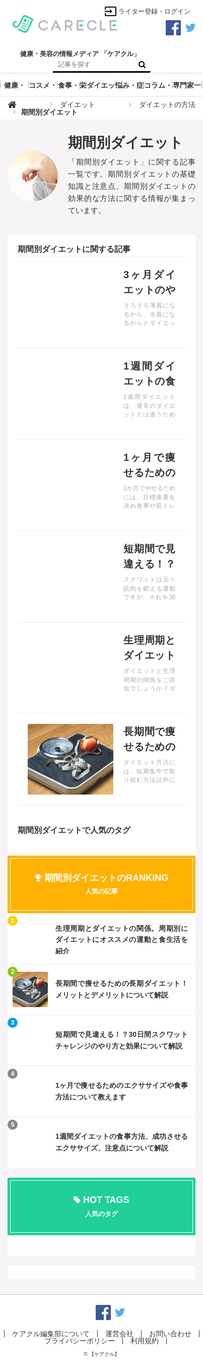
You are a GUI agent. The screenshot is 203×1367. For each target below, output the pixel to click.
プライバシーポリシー (79, 1340)
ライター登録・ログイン (147, 11)
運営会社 (119, 1333)
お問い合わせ (170, 1333)
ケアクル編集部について (51, 1333)
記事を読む (101, 302)
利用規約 (144, 1340)
